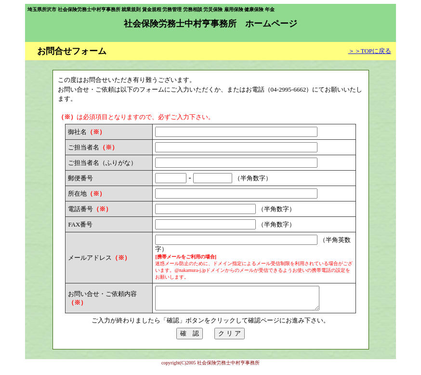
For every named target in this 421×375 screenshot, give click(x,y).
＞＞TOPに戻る (369, 50)
